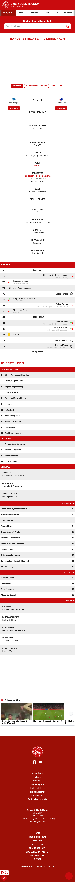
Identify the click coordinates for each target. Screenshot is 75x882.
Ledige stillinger (37, 788)
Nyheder (37, 777)
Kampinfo (17, 86)
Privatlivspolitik (37, 792)
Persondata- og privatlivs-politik (37, 866)
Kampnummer (37, 143)
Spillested (37, 173)
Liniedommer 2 (37, 251)
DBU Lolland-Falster (37, 852)
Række (37, 153)
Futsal (37, 859)
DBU (37, 833)
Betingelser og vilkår (37, 799)
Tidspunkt (37, 220)
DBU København (37, 848)
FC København (61, 103)
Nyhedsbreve (38, 773)
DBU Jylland (37, 844)
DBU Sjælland (37, 856)
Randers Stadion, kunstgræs (37, 176)
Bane (37, 189)
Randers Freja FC (14, 103)
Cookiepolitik (37, 795)
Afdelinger (37, 781)
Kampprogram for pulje (36, 86)
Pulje (38, 163)
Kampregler (57, 86)
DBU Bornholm (37, 837)
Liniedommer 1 (37, 240)
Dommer (37, 230)
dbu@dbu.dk (39, 821)
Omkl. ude (37, 210)
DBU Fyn (37, 841)
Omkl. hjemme (37, 199)
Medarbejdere (37, 784)
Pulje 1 (37, 166)
